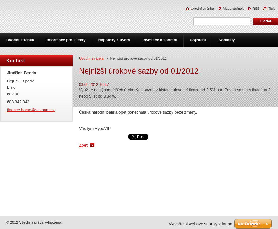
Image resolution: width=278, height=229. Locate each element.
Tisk (271, 8)
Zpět (83, 145)
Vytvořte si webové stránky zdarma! (201, 223)
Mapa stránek (233, 8)
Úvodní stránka (91, 58)
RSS (255, 8)
